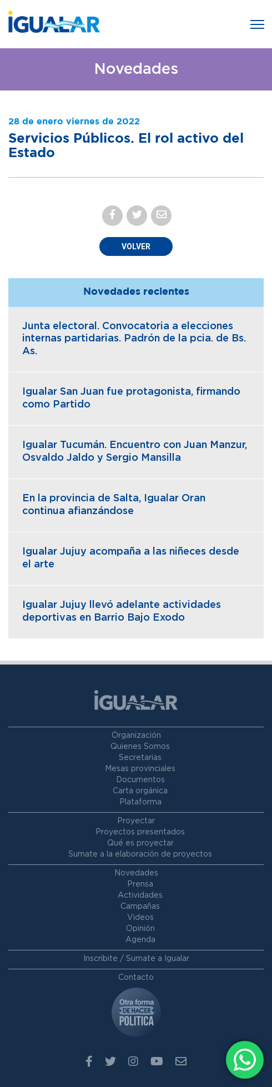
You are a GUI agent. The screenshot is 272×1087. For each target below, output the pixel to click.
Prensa (140, 884)
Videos (140, 918)
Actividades (140, 895)
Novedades (136, 873)
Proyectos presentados (140, 832)
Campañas (140, 906)
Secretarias (140, 758)
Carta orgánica (140, 791)
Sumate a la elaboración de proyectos (140, 854)
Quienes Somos (140, 747)
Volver (136, 246)
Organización (136, 735)
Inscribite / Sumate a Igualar (136, 959)
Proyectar (136, 821)
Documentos (140, 780)
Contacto (136, 978)
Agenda (140, 940)
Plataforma (140, 802)
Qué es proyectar (140, 843)
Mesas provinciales (140, 769)
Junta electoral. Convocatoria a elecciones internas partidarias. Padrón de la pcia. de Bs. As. (134, 338)
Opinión (140, 929)
